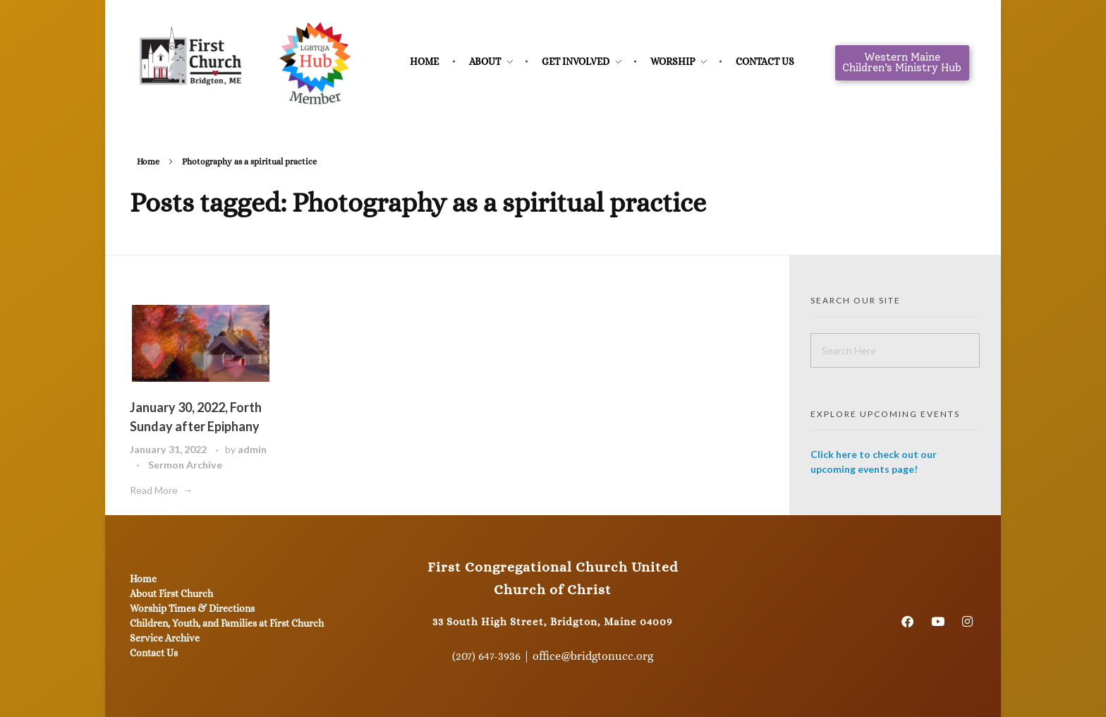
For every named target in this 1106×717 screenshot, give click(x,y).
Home (148, 162)
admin (252, 449)
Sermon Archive (185, 465)
